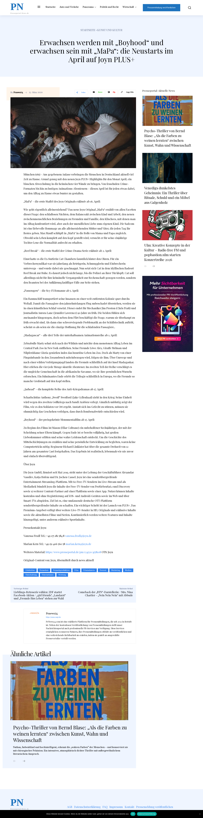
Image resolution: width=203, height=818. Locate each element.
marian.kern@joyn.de (78, 544)
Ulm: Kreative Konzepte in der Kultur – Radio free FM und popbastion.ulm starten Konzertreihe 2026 (167, 252)
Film (76, 570)
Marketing (115, 570)
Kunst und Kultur (109, 30)
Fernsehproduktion (61, 570)
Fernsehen (44, 570)
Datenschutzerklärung (146, 814)
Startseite (88, 30)
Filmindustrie (89, 570)
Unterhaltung (31, 575)
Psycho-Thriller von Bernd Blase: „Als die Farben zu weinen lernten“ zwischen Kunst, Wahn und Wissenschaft (64, 734)
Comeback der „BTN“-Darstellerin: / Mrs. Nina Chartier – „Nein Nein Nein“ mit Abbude (105, 593)
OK (133, 814)
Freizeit (103, 570)
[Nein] (199, 814)
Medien (128, 570)
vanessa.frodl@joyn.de (78, 536)
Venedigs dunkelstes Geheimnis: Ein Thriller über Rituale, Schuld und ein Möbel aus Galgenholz (167, 195)
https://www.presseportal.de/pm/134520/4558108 (73, 552)
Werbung (62, 575)
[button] (188, 8)
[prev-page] (14, 761)
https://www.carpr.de (53, 617)
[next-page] (24, 761)
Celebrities (30, 570)
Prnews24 (18, 92)
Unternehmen (47, 575)
